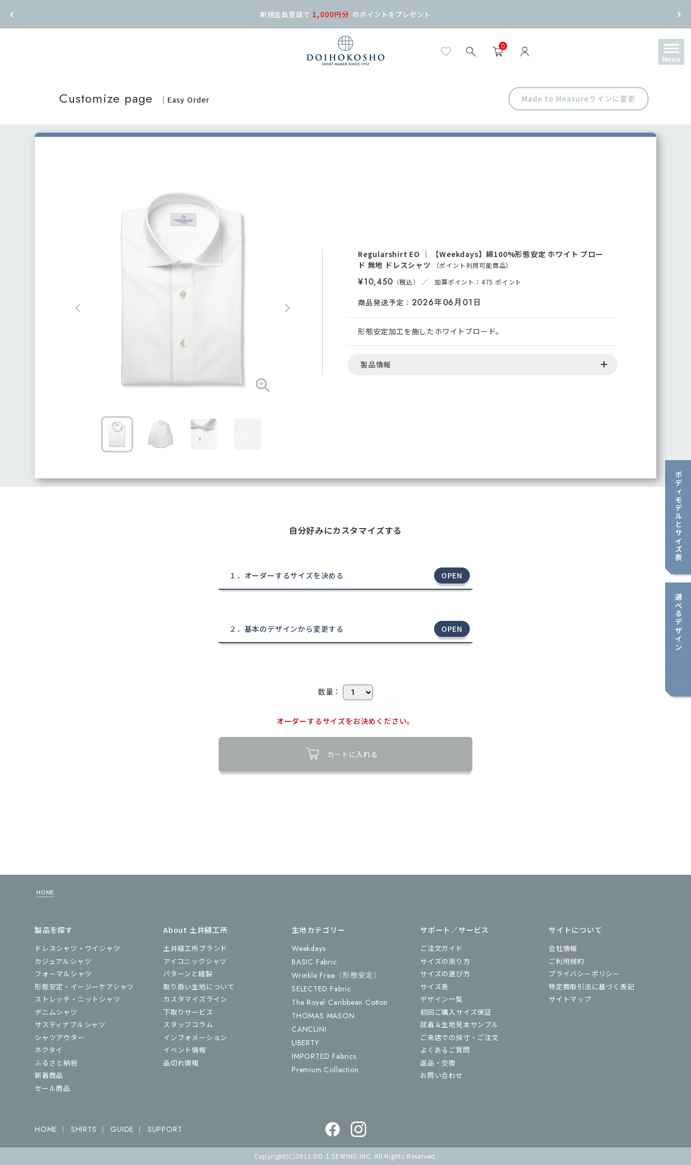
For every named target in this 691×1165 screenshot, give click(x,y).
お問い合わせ (441, 1075)
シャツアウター (60, 1037)
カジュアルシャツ (63, 961)
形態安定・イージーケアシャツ (84, 986)
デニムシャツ (56, 1012)
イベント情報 (184, 1050)
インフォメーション (195, 1037)
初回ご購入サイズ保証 (456, 1012)
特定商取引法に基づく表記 (592, 986)
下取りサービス (188, 1012)
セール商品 (52, 1088)
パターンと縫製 (188, 973)
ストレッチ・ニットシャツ (78, 999)
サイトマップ (570, 999)
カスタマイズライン (195, 999)
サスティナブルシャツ (70, 1024)
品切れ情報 (181, 1063)
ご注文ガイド (441, 948)
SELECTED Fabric (321, 989)
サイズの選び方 (445, 973)
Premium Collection (325, 1069)
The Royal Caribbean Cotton (340, 1002)
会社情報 (563, 948)
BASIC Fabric (314, 962)
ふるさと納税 (56, 1063)
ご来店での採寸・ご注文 (459, 1037)
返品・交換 (438, 1063)
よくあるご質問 (445, 1050)
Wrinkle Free (336, 975)
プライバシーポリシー (584, 973)
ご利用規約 (566, 961)
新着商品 (49, 1075)
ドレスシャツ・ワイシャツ (78, 948)
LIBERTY (305, 1043)
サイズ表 (434, 986)
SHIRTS (84, 1129)
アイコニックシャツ (195, 961)
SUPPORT (165, 1129)
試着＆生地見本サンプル (459, 1024)
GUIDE (122, 1129)
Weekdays (308, 948)
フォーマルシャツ (63, 973)
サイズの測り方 (445, 961)
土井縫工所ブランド (195, 948)
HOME (45, 892)
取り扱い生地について (199, 986)
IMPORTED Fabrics (324, 1056)
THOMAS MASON (323, 1016)
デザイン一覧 (441, 999)
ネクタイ (49, 1050)
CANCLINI (309, 1029)
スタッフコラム (188, 1024)
